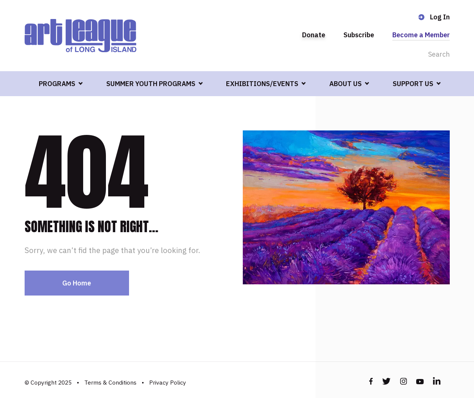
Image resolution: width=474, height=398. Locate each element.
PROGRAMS (57, 83)
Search (439, 54)
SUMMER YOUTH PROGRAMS (150, 83)
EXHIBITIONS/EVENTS (262, 83)
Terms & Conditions (110, 382)
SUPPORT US (413, 83)
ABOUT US (345, 83)
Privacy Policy (167, 382)
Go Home (76, 283)
